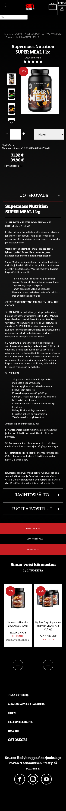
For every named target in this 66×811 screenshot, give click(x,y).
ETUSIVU (8, 34)
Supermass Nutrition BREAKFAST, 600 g (18, 631)
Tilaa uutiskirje (18, 695)
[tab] (33, 195)
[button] (33, 195)
